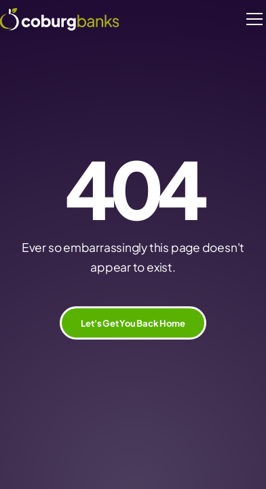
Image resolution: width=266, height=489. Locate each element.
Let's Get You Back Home (133, 323)
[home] (59, 19)
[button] (252, 19)
